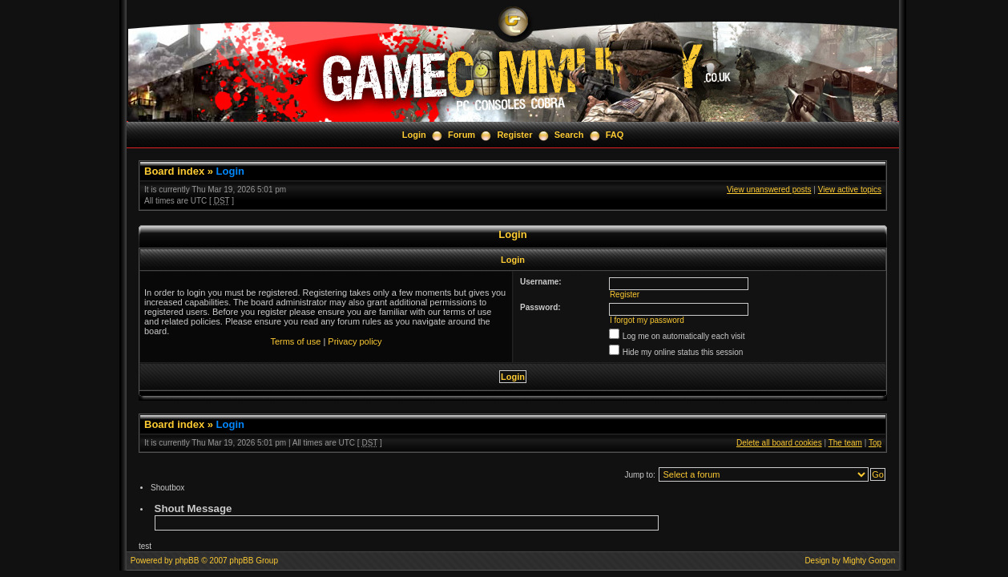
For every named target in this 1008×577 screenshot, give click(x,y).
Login (414, 134)
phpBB (187, 560)
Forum (461, 134)
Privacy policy (354, 341)
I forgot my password (647, 320)
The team (845, 442)
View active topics (849, 189)
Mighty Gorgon (869, 560)
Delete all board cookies (779, 442)
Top (875, 442)
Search (569, 134)
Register (514, 134)
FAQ (615, 134)
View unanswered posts (769, 189)
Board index (174, 171)
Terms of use (295, 341)
